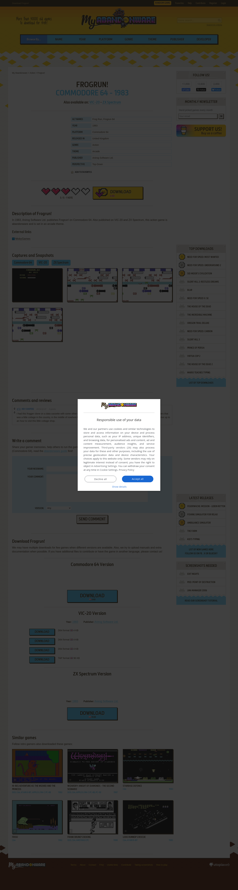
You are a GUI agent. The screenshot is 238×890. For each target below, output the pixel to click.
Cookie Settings (109, 469)
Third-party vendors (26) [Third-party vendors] (116, 447)
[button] (119, 486)
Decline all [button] (100, 479)
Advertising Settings (105, 466)
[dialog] (119, 445)
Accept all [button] (138, 478)
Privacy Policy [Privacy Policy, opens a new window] (126, 469)
